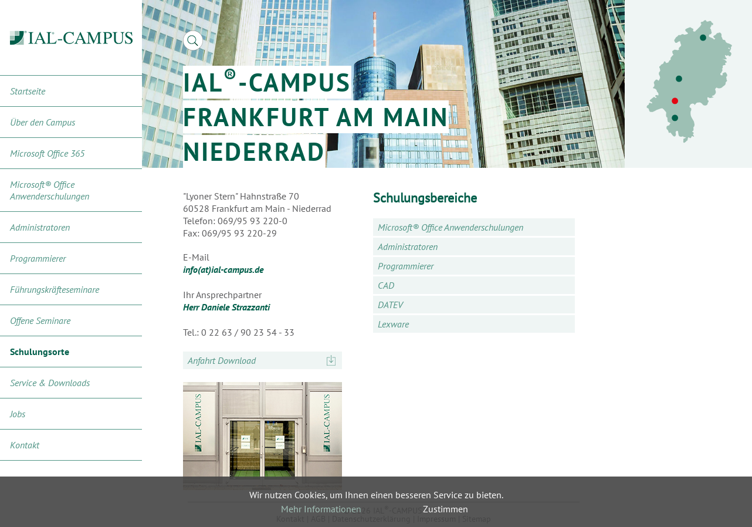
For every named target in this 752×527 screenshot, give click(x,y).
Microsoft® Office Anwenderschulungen (49, 190)
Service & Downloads (50, 383)
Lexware (393, 324)
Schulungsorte (39, 351)
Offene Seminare (40, 320)
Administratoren (40, 227)
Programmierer (38, 258)
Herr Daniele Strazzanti (226, 307)
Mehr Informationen (321, 509)
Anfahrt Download (222, 360)
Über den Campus (42, 122)
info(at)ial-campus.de (223, 269)
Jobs (17, 414)
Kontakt (24, 445)
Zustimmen (445, 509)
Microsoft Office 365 (47, 153)
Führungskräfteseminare (54, 289)
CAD (386, 285)
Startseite (27, 91)
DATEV (390, 304)
